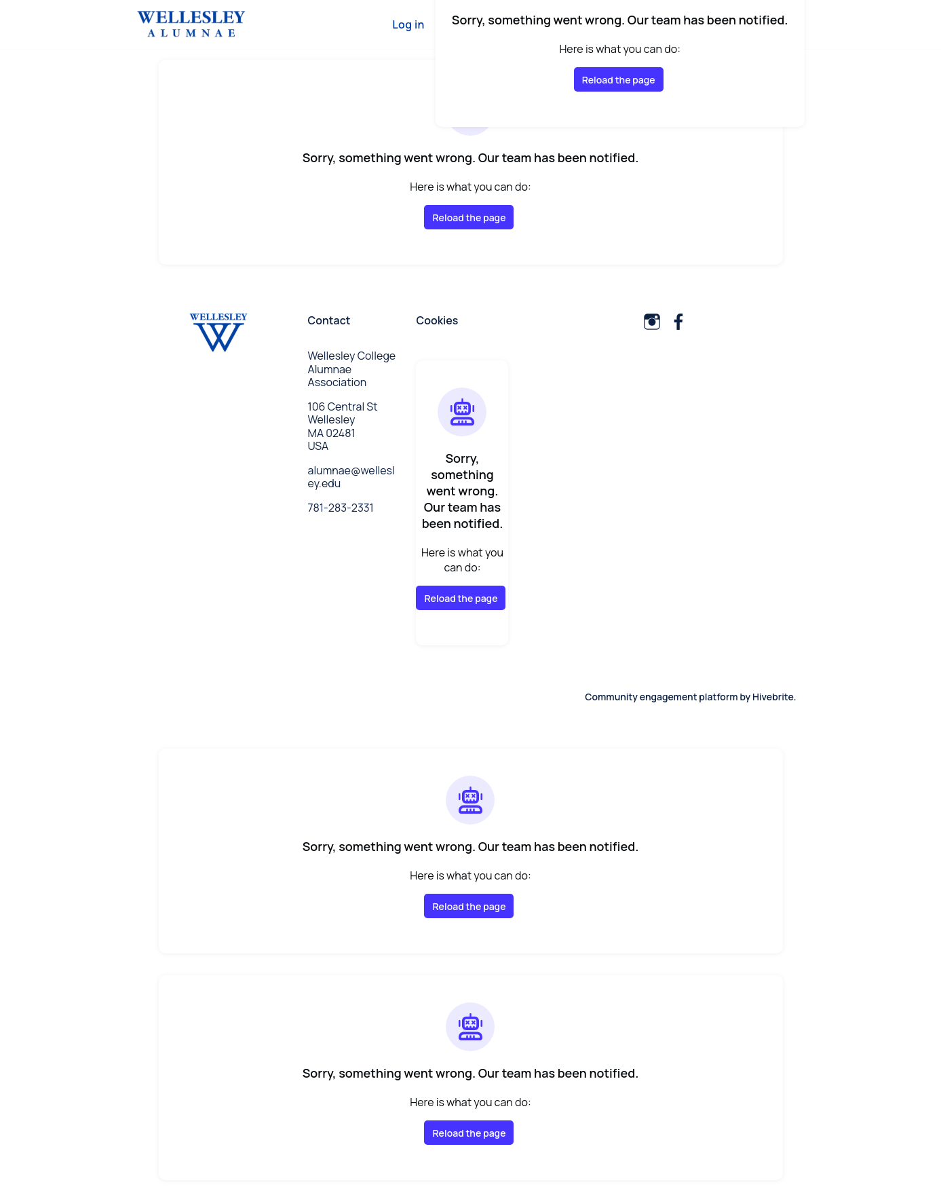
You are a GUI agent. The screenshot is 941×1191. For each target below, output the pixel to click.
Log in (408, 24)
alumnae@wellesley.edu (351, 477)
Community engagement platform (661, 696)
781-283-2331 (341, 507)
